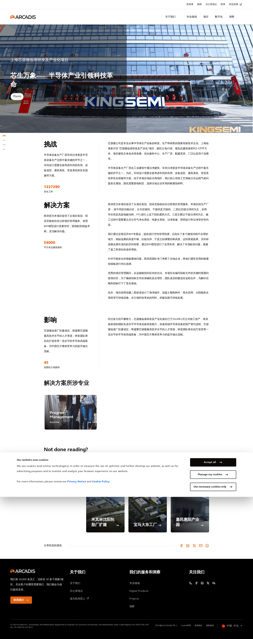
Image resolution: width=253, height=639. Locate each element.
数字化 (219, 17)
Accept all (210, 604)
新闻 (199, 4)
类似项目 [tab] (49, 468)
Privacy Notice (76, 624)
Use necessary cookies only (209, 629)
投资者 (190, 4)
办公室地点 (211, 4)
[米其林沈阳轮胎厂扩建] (105, 498)
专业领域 (192, 17)
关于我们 (170, 17)
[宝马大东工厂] (147, 498)
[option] (70, 412)
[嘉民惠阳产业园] (190, 498)
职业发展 (233, 4)
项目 (205, 17)
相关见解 (49, 477)
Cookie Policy (101, 624)
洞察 (231, 17)
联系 (223, 4)
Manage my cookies (210, 616)
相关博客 (49, 486)
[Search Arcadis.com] (241, 17)
